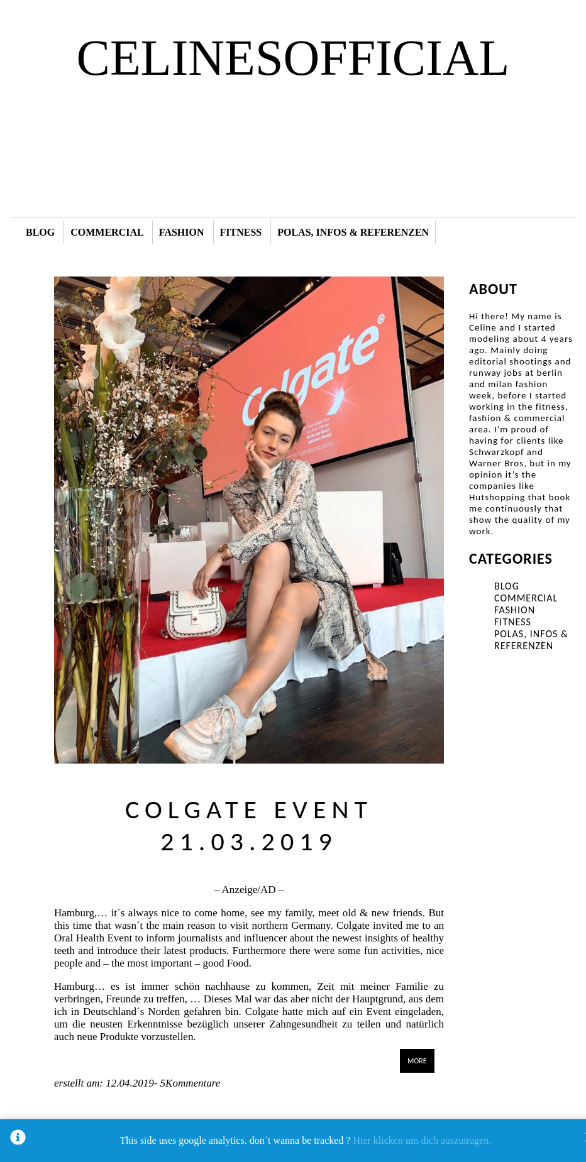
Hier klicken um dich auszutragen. (422, 1140)
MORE (417, 1060)
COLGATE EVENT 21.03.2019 (249, 825)
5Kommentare (188, 1083)
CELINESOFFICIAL (293, 57)
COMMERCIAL (106, 232)
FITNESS (241, 232)
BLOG (40, 232)
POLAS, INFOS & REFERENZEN (353, 232)
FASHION (181, 232)
